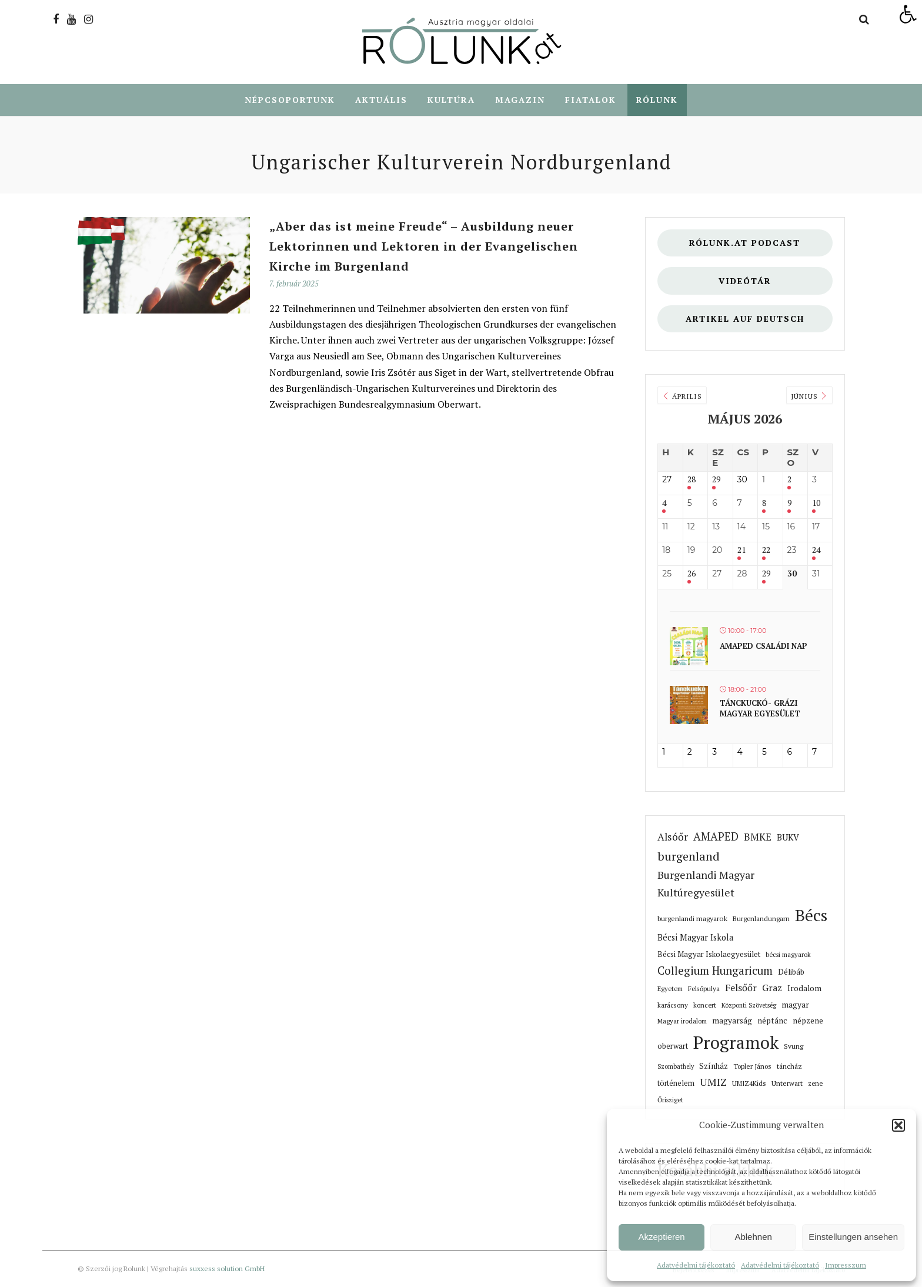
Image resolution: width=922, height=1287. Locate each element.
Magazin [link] (520, 100)
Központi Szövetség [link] (748, 1006)
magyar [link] (795, 1005)
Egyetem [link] (670, 989)
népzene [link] (808, 1021)
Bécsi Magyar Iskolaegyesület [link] (708, 954)
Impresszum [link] (845, 1265)
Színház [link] (713, 1066)
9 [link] (789, 504)
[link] (908, 14)
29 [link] (716, 480)
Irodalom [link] (804, 988)
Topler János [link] (752, 1066)
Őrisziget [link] (670, 1100)
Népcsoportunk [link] (290, 100)
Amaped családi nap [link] (763, 646)
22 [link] (766, 551)
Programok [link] (736, 1043)
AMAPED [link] (716, 837)
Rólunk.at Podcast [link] (744, 243)
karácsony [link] (672, 1005)
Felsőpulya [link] (704, 989)
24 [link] (816, 551)
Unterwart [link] (787, 1083)
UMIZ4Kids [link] (749, 1083)
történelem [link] (675, 1084)
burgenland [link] (688, 857)
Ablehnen (752, 1237)
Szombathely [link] (675, 1067)
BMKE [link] (757, 837)
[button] (898, 1125)
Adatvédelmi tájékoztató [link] (696, 1265)
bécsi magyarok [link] (788, 955)
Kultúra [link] (451, 100)
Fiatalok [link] (590, 100)
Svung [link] (793, 1046)
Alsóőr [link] (672, 837)
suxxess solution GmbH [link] (227, 1269)
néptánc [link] (772, 1021)
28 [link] (691, 480)
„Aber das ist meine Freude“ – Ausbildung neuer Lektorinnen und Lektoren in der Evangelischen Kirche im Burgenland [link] (423, 247)
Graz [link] (772, 988)
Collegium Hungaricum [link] (715, 971)
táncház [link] (789, 1066)
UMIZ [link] (713, 1082)
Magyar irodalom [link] (682, 1021)
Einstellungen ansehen (853, 1237)
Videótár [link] (745, 281)
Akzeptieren (661, 1237)
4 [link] (664, 504)
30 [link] (792, 574)
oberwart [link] (672, 1047)
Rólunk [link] (657, 100)
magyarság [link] (732, 1021)
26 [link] (691, 574)
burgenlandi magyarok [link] (692, 919)
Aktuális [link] (381, 100)
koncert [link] (704, 1005)
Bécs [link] (811, 915)
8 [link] (764, 504)
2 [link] (789, 480)
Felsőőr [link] (741, 988)
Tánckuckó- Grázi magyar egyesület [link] (760, 708)
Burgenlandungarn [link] (761, 919)
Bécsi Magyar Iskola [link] (695, 937)
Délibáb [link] (791, 972)
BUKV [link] (788, 837)
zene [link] (815, 1083)
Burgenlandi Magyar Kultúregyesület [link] (705, 884)
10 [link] (816, 504)
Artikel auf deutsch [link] (745, 319)
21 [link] (741, 551)
